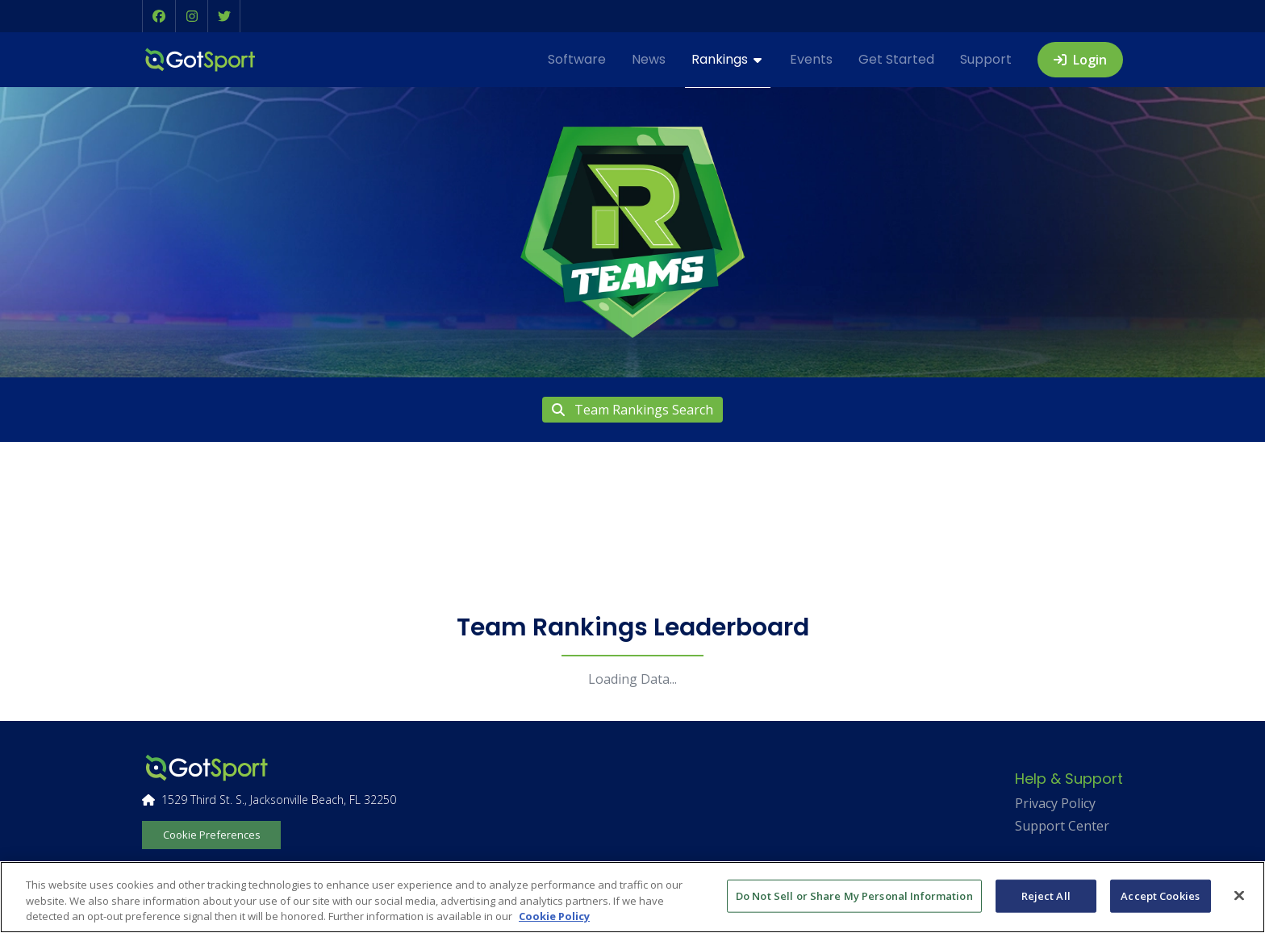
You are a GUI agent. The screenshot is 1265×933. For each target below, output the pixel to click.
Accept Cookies (1160, 895)
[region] (632, 897)
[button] (159, 16)
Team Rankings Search (632, 410)
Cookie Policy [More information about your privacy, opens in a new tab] (554, 916)
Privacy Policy (1055, 803)
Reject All (1046, 895)
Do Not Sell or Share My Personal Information (854, 895)
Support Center (1062, 826)
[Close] (1239, 895)
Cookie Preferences (212, 834)
